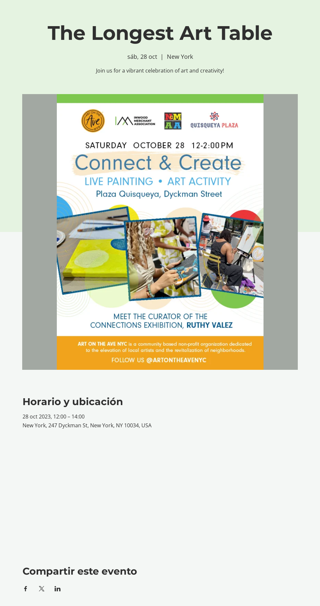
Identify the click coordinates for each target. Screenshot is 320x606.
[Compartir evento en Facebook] (26, 588)
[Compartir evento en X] (42, 588)
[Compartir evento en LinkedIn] (58, 588)
